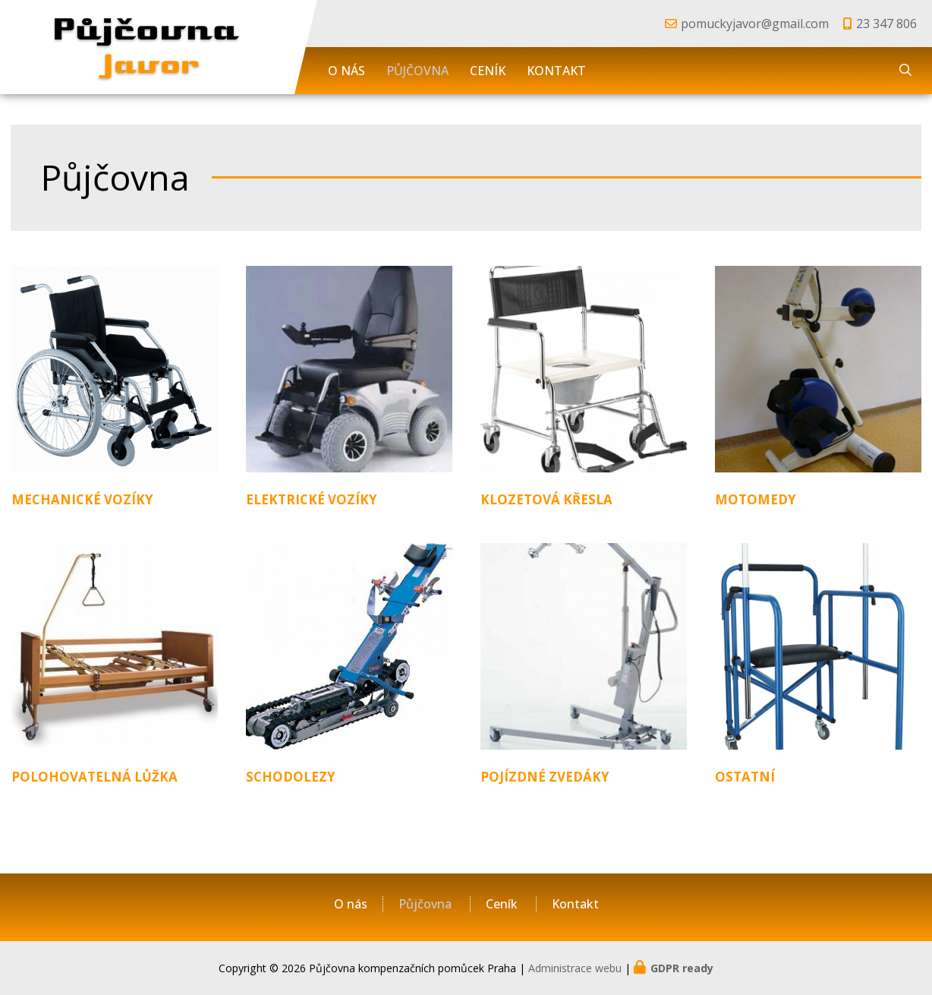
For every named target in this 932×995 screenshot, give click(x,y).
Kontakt (556, 70)
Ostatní (745, 776)
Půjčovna (417, 70)
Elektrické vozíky (311, 499)
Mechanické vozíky (82, 499)
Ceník (487, 70)
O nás (346, 70)
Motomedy (755, 499)
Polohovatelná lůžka (94, 776)
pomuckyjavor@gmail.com (755, 23)
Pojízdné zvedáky (544, 776)
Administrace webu (575, 968)
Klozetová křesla (546, 499)
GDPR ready (681, 968)
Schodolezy (290, 776)
